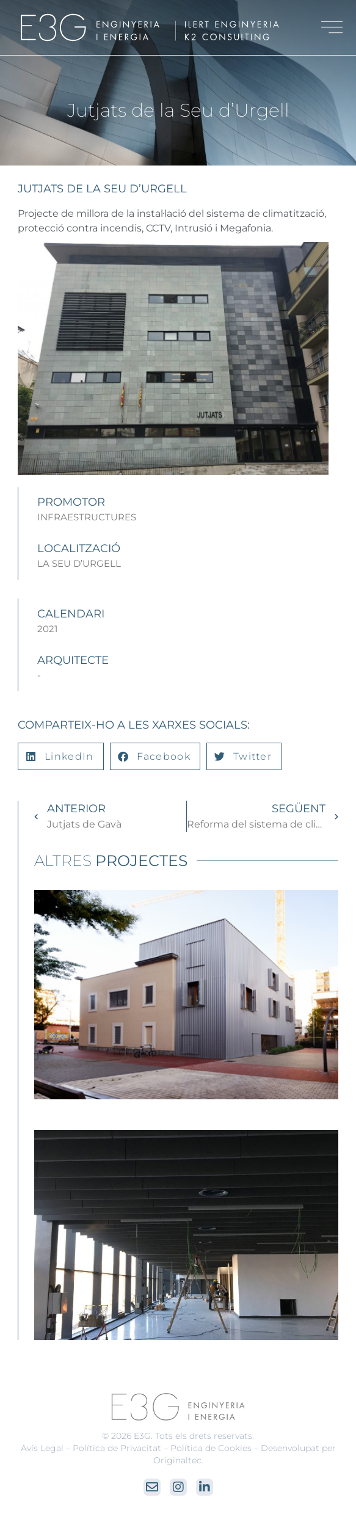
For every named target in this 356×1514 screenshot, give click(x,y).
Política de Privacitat (117, 1448)
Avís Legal (42, 1448)
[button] (60, 756)
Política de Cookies (211, 1448)
